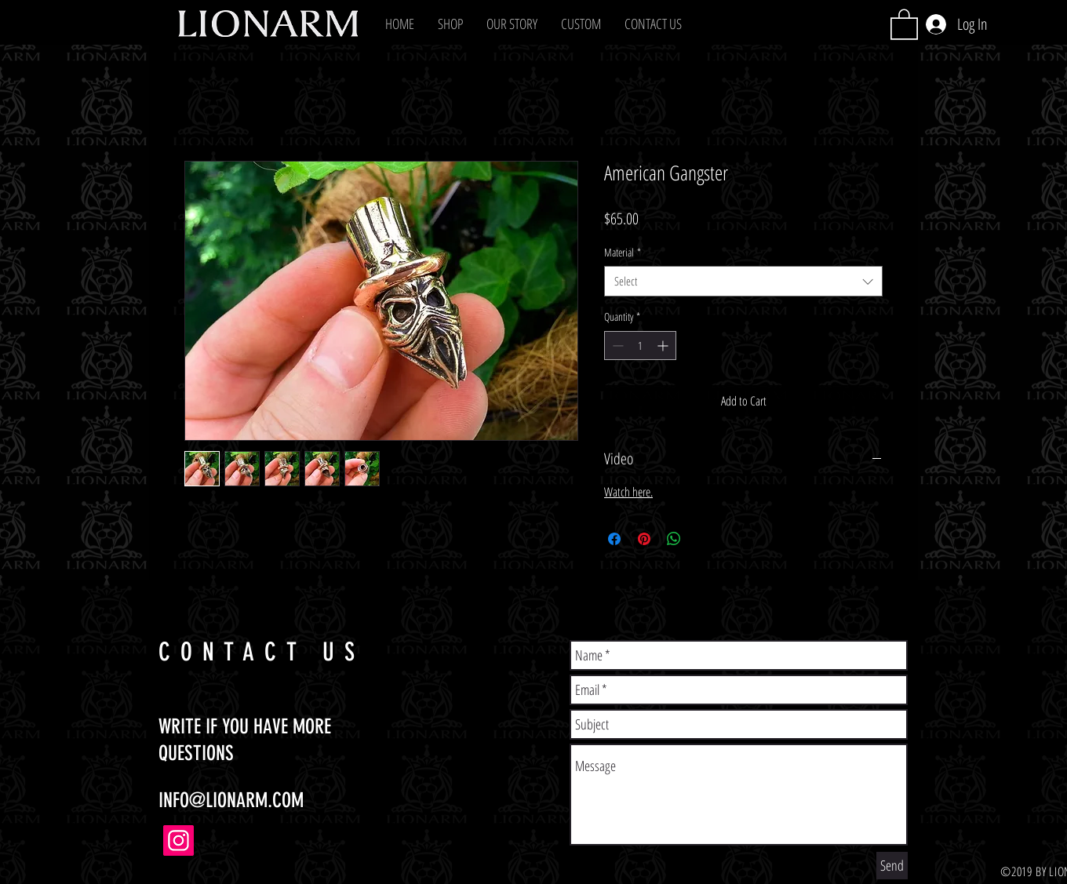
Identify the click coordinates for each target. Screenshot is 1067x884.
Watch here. (628, 491)
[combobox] (743, 281)
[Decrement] (616, 345)
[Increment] (664, 345)
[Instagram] (178, 840)
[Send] (892, 865)
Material (622, 252)
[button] (450, 23)
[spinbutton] (640, 345)
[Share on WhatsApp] (674, 538)
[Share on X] (703, 538)
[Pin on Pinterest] (644, 538)
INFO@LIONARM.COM (231, 800)
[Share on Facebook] (614, 538)
